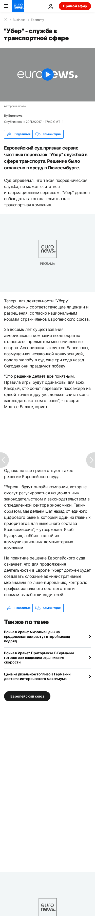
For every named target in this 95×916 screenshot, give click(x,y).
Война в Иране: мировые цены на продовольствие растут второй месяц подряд (37, 636)
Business (19, 19)
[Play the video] (47, 74)
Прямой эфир (75, 6)
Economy (37, 19)
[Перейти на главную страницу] (18, 6)
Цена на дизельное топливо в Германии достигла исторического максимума (37, 676)
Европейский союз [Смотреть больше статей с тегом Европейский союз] (27, 696)
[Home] (5, 19)
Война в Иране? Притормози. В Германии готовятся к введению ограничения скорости (39, 657)
